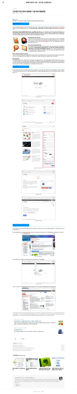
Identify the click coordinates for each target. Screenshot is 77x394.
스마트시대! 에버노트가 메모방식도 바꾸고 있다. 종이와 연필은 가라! (23, 347)
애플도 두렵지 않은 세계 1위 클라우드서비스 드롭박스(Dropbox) (22, 349)
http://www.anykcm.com (19, 327)
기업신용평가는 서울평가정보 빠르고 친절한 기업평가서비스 (28, 321)
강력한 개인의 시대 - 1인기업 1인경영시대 (38, 2)
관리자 (42, 391)
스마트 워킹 (14, 343)
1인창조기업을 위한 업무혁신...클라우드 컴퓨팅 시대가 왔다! (22, 350)
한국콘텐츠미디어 (18, 330)
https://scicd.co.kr (17, 319)
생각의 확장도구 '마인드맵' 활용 (17, 345)
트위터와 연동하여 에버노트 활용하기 (18, 346)
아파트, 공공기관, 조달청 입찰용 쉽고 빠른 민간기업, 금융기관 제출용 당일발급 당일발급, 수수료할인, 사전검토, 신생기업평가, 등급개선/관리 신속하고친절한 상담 (35, 323)
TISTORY (38, 391)
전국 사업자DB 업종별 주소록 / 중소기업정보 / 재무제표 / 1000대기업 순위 (29, 331)
